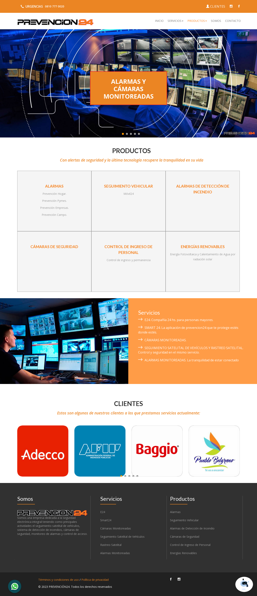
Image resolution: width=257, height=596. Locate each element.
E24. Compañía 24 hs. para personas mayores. (179, 320)
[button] (175, 21)
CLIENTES (215, 6)
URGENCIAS (41, 6)
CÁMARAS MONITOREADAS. (165, 340)
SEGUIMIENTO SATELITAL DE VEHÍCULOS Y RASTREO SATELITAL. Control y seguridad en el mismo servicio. (190, 350)
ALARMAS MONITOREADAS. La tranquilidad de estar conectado (192, 360)
